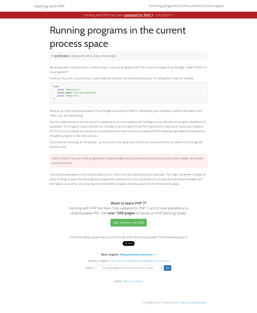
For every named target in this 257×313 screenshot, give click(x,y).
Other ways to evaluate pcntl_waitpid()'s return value (139, 261)
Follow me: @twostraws (192, 302)
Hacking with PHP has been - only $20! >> (128, 15)
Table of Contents (132, 281)
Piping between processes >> (138, 254)
